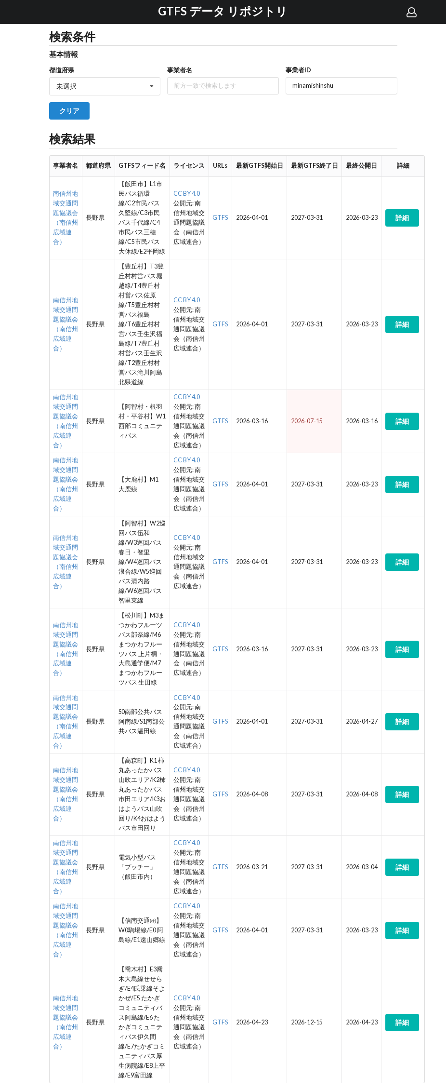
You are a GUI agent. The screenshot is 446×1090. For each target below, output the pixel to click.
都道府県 (61, 70)
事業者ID (298, 70)
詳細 (402, 218)
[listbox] (105, 86)
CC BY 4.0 (186, 193)
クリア (69, 111)
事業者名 (179, 70)
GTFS (220, 217)
